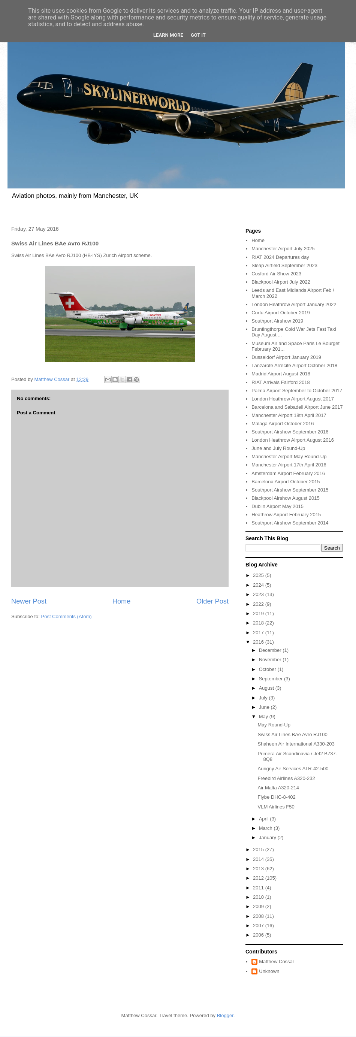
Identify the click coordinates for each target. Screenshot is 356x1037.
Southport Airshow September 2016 (289, 432)
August (267, 688)
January (268, 837)
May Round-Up (273, 725)
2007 (259, 925)
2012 (259, 878)
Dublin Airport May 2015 (277, 506)
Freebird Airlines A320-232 (286, 778)
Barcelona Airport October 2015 (285, 481)
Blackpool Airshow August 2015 (285, 498)
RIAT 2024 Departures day (280, 257)
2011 (259, 888)
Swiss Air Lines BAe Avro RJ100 (292, 734)
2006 (259, 935)
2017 (259, 632)
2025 (259, 575)
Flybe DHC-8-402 (276, 797)
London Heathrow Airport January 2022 (293, 304)
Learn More (168, 35)
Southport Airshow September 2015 (289, 490)
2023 (259, 594)
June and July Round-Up (278, 448)
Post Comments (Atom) (66, 616)
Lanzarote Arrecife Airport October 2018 (294, 365)
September (271, 678)
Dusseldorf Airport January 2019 (286, 357)
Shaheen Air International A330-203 (295, 744)
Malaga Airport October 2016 (282, 423)
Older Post (212, 601)
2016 (259, 642)
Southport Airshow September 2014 (289, 523)
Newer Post (28, 601)
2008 (259, 916)
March (266, 828)
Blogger (225, 1015)
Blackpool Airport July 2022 (280, 282)
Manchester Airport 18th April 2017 (288, 415)
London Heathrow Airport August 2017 (292, 399)
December (271, 650)
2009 (259, 906)
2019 (259, 613)
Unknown (269, 971)
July (264, 698)
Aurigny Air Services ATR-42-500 (292, 768)
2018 (259, 623)
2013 (259, 868)
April (264, 819)
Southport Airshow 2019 (277, 321)
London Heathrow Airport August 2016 (292, 440)
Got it (198, 35)
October (268, 669)
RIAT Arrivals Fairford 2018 (280, 382)
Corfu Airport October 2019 (280, 312)
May (264, 716)
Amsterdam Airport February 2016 (288, 473)
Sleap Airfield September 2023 (284, 265)
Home (121, 601)
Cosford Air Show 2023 (276, 273)
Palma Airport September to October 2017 (296, 390)
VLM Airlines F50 (275, 807)
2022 (259, 604)
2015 (259, 849)
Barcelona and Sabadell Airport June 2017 (297, 407)
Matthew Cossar (276, 961)
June (265, 707)
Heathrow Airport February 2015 (286, 514)
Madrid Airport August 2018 (280, 374)
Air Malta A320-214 (278, 787)
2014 (259, 859)
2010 (259, 897)
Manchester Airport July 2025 (282, 248)
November (271, 659)
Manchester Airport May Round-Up (288, 456)
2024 (259, 585)
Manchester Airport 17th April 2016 (288, 465)
